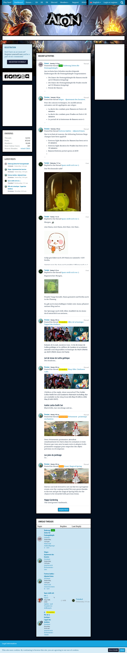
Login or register (110, 2)
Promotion (50, 612)
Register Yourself (17, 62)
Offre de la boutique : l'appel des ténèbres (47, 617)
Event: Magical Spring (73, 466)
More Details (113, 650)
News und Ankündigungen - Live (49, 546)
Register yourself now (14, 54)
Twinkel (10, 183)
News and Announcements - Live (49, 587)
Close (122, 650)
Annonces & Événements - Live (49, 567)
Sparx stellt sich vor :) (14, 181)
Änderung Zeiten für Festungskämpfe (18, 164)
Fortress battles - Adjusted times (17, 175)
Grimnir (10, 166)
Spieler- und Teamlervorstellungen (48, 606)
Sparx (46, 598)
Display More (63, 510)
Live (52, 530)
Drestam (11, 172)
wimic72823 (25, 148)
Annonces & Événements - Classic (49, 632)
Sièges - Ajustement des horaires (17, 169)
